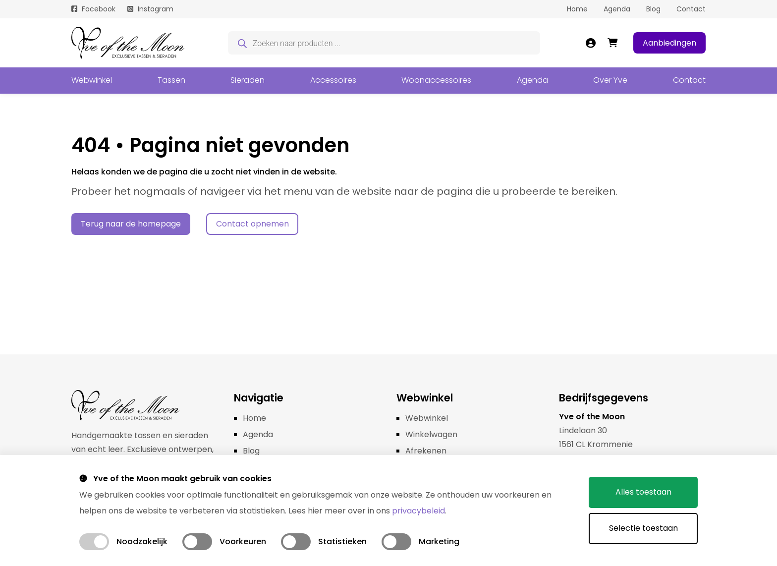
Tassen (171, 80)
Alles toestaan (643, 492)
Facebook (98, 9)
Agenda (617, 9)
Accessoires (333, 80)
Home (577, 9)
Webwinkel (91, 80)
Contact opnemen (252, 223)
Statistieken (342, 541)
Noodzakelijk (141, 541)
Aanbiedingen (669, 43)
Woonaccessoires (436, 80)
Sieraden (247, 80)
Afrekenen (425, 450)
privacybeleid (418, 510)
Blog (653, 9)
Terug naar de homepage (131, 223)
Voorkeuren (243, 541)
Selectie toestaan (643, 528)
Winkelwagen (431, 434)
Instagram (155, 9)
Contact (691, 9)
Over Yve (610, 80)
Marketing (439, 541)
